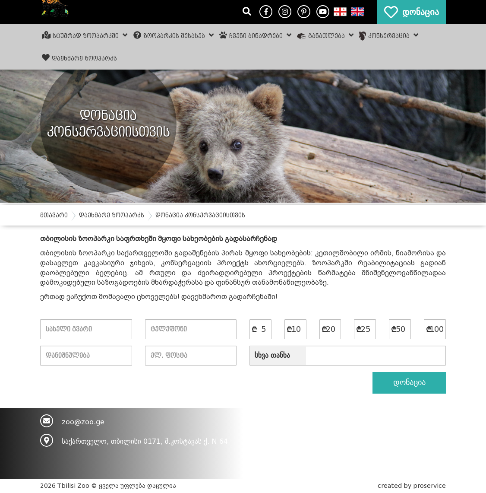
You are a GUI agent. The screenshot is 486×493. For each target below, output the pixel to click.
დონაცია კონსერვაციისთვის (200, 215)
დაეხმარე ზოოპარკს (79, 58)
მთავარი (54, 215)
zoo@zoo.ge (83, 422)
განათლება (325, 35)
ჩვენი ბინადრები (255, 35)
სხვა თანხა (272, 355)
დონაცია (409, 382)
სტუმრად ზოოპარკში (85, 35)
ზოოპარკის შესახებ (173, 35)
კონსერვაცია (388, 36)
